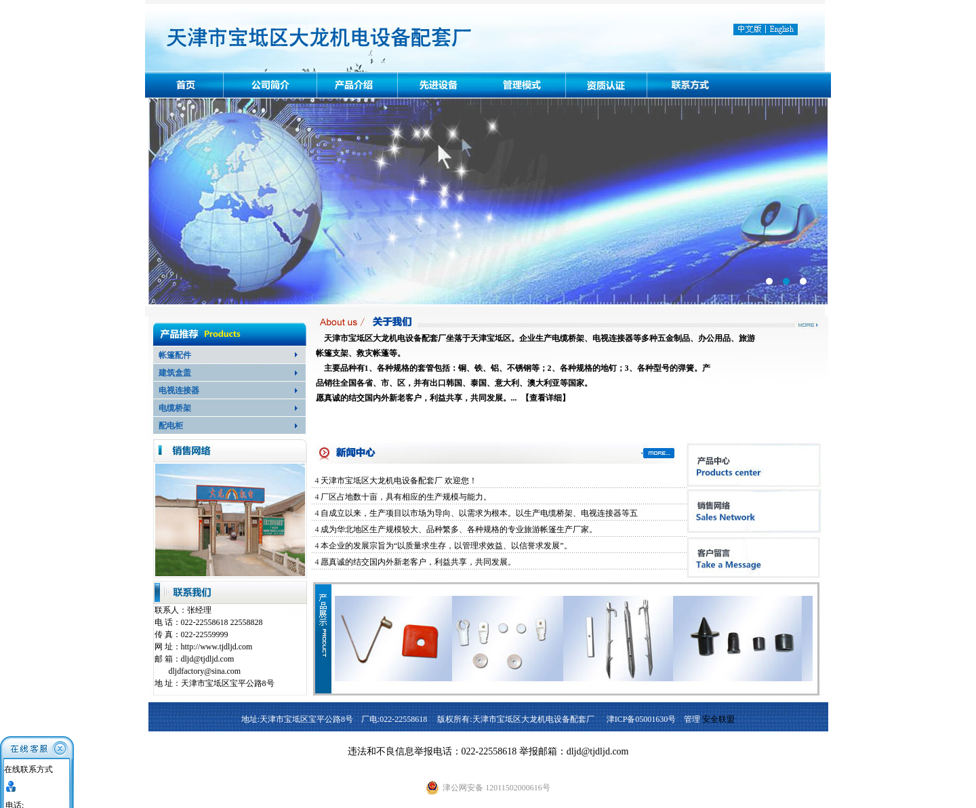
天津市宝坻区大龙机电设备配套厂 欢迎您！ (399, 480)
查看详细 (545, 398)
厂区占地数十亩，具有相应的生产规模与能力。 (406, 497)
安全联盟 (718, 719)
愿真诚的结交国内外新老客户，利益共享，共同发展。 (418, 562)
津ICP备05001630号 (641, 719)
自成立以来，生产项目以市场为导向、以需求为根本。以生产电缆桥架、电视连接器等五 (479, 513)
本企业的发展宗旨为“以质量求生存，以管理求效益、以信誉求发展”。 (446, 545)
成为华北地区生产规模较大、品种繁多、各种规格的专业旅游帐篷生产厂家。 (459, 529)
